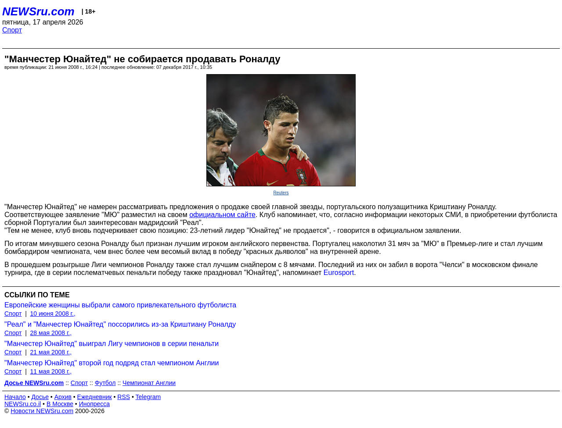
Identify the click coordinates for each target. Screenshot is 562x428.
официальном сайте (222, 214)
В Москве (60, 403)
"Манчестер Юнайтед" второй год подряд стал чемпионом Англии (111, 363)
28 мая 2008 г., (51, 332)
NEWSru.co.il (22, 403)
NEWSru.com (38, 11)
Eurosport (339, 272)
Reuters (280, 192)
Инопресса (94, 403)
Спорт (12, 30)
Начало (15, 396)
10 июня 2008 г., (53, 313)
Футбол (105, 382)
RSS (123, 396)
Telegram (148, 396)
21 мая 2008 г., (51, 352)
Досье (40, 396)
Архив (63, 396)
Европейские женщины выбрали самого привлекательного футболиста (120, 305)
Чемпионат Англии (149, 382)
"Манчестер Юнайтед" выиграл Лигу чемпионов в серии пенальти (111, 343)
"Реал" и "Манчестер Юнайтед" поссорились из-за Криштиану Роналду (120, 324)
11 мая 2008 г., (51, 371)
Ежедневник (94, 396)
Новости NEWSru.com (42, 410)
